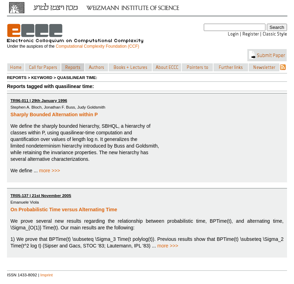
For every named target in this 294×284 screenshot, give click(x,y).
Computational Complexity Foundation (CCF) (97, 46)
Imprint (46, 275)
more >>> (49, 170)
